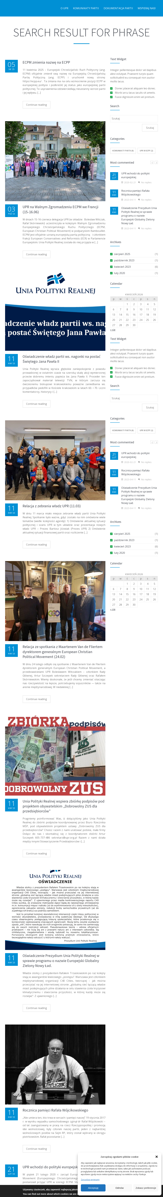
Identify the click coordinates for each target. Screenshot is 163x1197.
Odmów (119, 1188)
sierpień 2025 (122, 254)
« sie (112, 329)
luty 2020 (119, 273)
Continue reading (36, 104)
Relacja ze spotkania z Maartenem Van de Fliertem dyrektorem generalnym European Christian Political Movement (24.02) (63, 651)
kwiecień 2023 (122, 266)
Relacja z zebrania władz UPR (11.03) (52, 505)
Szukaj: (116, 118)
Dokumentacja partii (118, 8)
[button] (156, 1156)
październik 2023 (124, 260)
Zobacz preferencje (146, 1188)
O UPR (64, 8)
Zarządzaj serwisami (90, 1179)
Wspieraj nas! (147, 8)
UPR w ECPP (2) (146, 150)
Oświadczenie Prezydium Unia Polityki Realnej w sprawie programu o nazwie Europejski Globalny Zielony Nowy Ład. (61, 960)
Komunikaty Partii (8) (123, 150)
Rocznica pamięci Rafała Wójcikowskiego (55, 1110)
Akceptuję (93, 1188)
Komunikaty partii (86, 8)
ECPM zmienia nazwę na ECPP (46, 62)
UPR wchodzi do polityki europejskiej (52, 1166)
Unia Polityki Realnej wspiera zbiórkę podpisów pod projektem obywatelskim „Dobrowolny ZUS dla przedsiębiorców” (63, 806)
